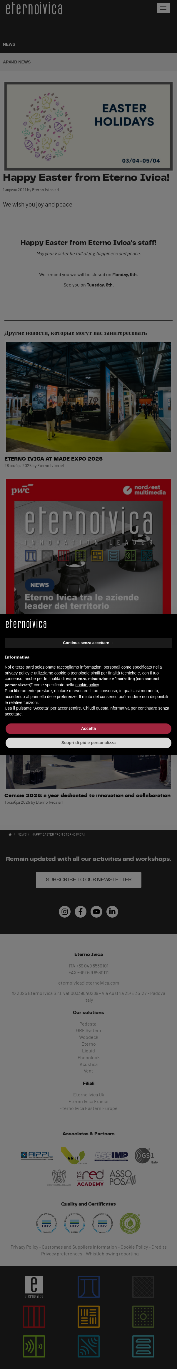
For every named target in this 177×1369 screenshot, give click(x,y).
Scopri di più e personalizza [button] (88, 742)
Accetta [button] (88, 728)
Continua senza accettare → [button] (88, 643)
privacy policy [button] (17, 673)
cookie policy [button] (87, 684)
